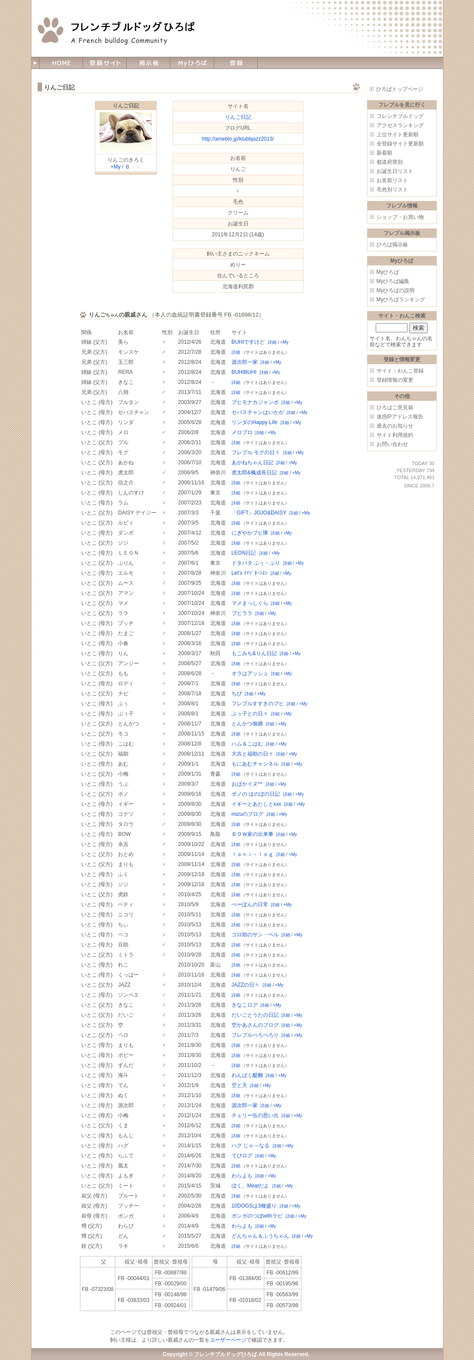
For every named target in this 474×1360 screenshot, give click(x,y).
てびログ (242, 1156)
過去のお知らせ (395, 426)
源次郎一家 (245, 362)
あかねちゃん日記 (252, 462)
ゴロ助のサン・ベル (255, 935)
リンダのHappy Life (254, 422)
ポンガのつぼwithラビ (257, 1216)
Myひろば (388, 272)
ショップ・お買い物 (400, 217)
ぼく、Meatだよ (251, 1186)
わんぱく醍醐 (247, 1075)
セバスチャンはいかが (258, 412)
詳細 (272, 342)
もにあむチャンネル (255, 764)
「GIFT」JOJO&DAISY (259, 513)
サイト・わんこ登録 (400, 371)
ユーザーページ (228, 1340)
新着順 (384, 153)
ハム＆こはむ (247, 744)
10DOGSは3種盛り (254, 1206)
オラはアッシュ (250, 673)
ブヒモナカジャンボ (255, 402)
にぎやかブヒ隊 (250, 533)
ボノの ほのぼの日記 (256, 794)
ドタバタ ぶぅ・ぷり (256, 563)
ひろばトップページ (399, 89)
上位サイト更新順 (398, 134)
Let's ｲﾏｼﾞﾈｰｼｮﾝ (249, 573)
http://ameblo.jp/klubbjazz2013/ (238, 139)
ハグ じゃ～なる (251, 1146)
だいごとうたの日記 (255, 1015)
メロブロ (242, 432)
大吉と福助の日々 (252, 754)
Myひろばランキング (401, 300)
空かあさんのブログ (255, 1025)
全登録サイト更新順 (400, 144)
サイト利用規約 (395, 435)
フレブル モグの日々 (256, 452)
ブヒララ (242, 613)
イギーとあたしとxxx (256, 804)
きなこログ (245, 1005)
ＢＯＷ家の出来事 (252, 834)
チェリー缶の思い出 (255, 1115)
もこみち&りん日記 (254, 653)
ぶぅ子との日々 (250, 714)
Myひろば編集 (393, 281)
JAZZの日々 (246, 985)
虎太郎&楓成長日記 (254, 472)
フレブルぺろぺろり (255, 1035)
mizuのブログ (247, 814)
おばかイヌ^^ (247, 784)
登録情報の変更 (395, 380)
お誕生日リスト (395, 171)
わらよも (242, 1176)
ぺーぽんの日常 (250, 904)
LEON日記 (244, 553)
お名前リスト (392, 180)
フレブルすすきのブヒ (258, 704)
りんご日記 (126, 106)
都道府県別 (390, 162)
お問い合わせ (392, 444)
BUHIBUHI (244, 372)
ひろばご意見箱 (395, 407)
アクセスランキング (400, 125)
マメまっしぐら (250, 603)
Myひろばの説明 (396, 290)
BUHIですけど (248, 342)
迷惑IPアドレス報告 (400, 417)
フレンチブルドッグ (400, 116)
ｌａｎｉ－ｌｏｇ (252, 854)
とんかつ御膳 (247, 724)
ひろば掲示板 (392, 245)
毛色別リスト (392, 189)
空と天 (239, 1085)
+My (116, 167)
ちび (237, 693)
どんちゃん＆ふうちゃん (260, 1236)
